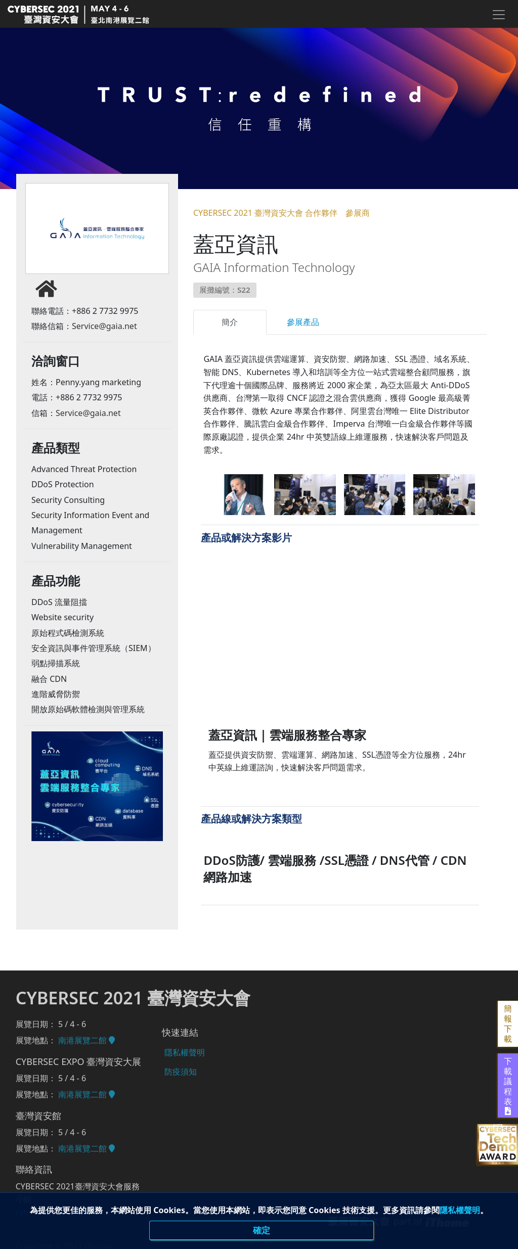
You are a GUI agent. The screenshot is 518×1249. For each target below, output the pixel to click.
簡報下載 (508, 1024)
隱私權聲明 (460, 1210)
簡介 (230, 322)
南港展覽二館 (86, 1040)
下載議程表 (507, 1085)
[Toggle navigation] (498, 14)
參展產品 (303, 322)
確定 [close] (261, 1230)
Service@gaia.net (104, 331)
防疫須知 (178, 1066)
